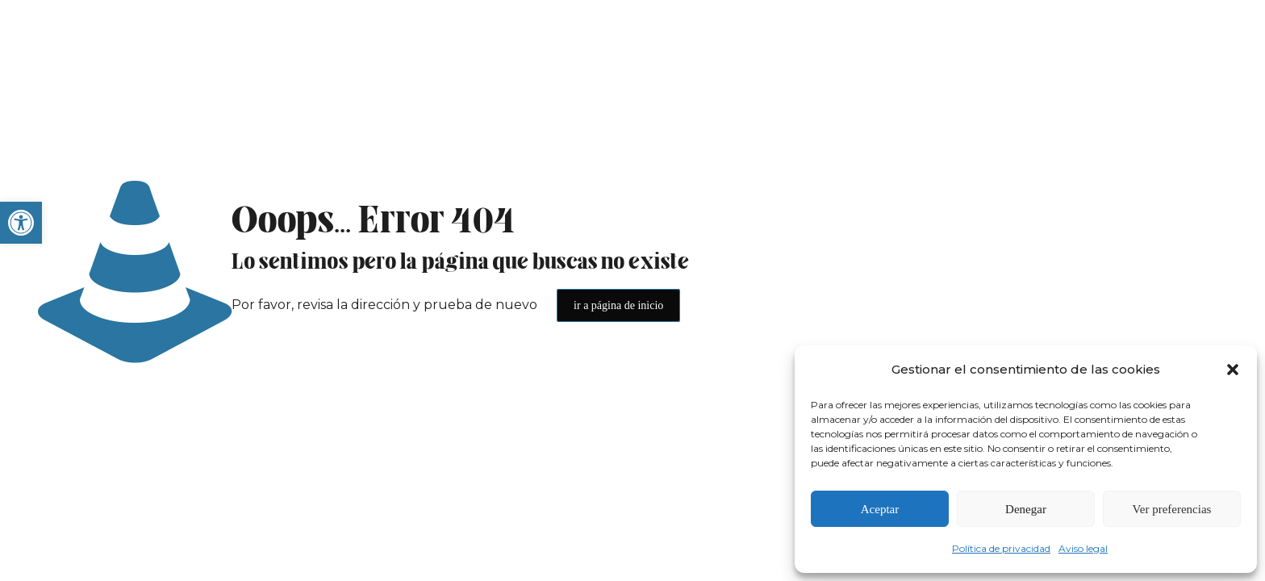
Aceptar (880, 509)
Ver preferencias (1172, 509)
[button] (21, 223)
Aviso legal (1083, 548)
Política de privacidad (1001, 548)
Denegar (1025, 509)
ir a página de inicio (618, 305)
